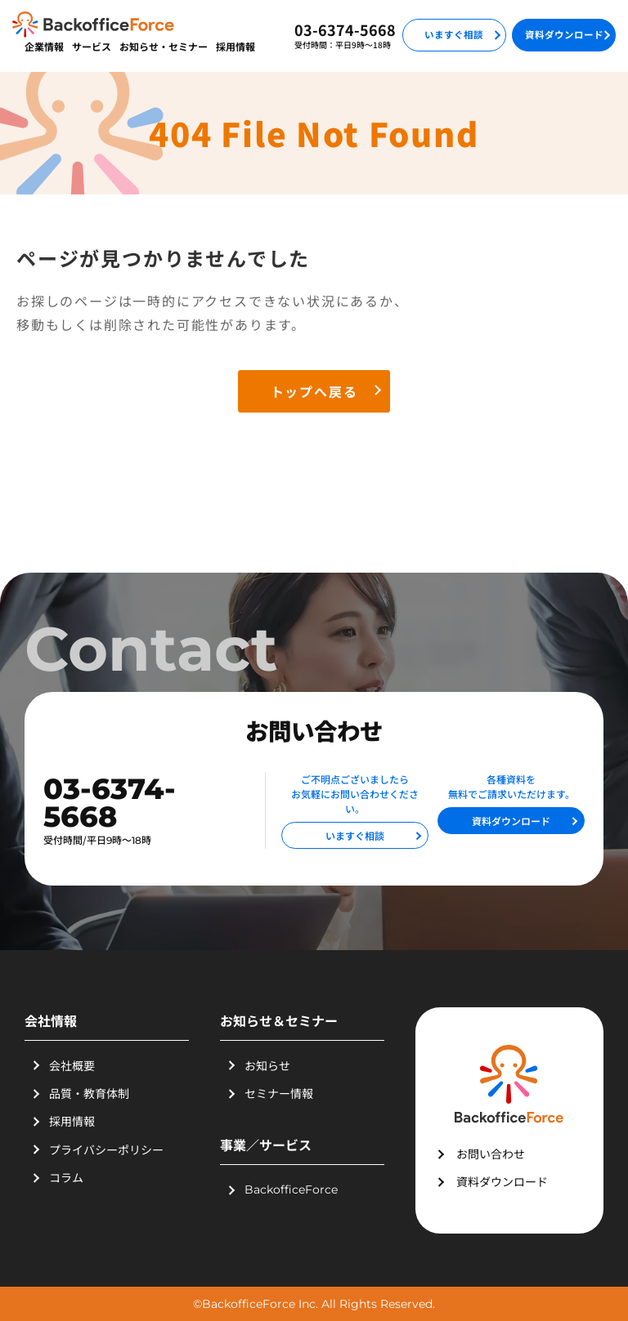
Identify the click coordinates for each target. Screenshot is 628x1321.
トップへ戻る (314, 391)
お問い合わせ (490, 1153)
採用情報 (235, 46)
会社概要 (72, 1065)
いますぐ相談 (453, 34)
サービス (91, 46)
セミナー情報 (278, 1093)
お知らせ (267, 1065)
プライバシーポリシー (106, 1149)
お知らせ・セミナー (163, 46)
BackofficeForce (291, 1189)
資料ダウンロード (564, 34)
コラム (66, 1177)
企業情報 (44, 46)
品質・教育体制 (89, 1093)
